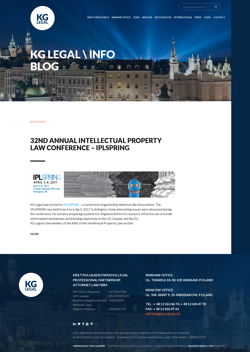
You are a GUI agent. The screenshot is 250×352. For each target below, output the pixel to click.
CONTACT (219, 10)
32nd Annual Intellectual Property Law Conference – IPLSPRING (96, 144)
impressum (80, 345)
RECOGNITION (163, 10)
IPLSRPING (71, 217)
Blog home (37, 121)
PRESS (198, 10)
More (34, 246)
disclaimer (97, 345)
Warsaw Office (121, 10)
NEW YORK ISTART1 (98, 10)
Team (136, 10)
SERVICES (147, 10)
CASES (207, 10)
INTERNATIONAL (183, 10)
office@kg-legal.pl (163, 314)
